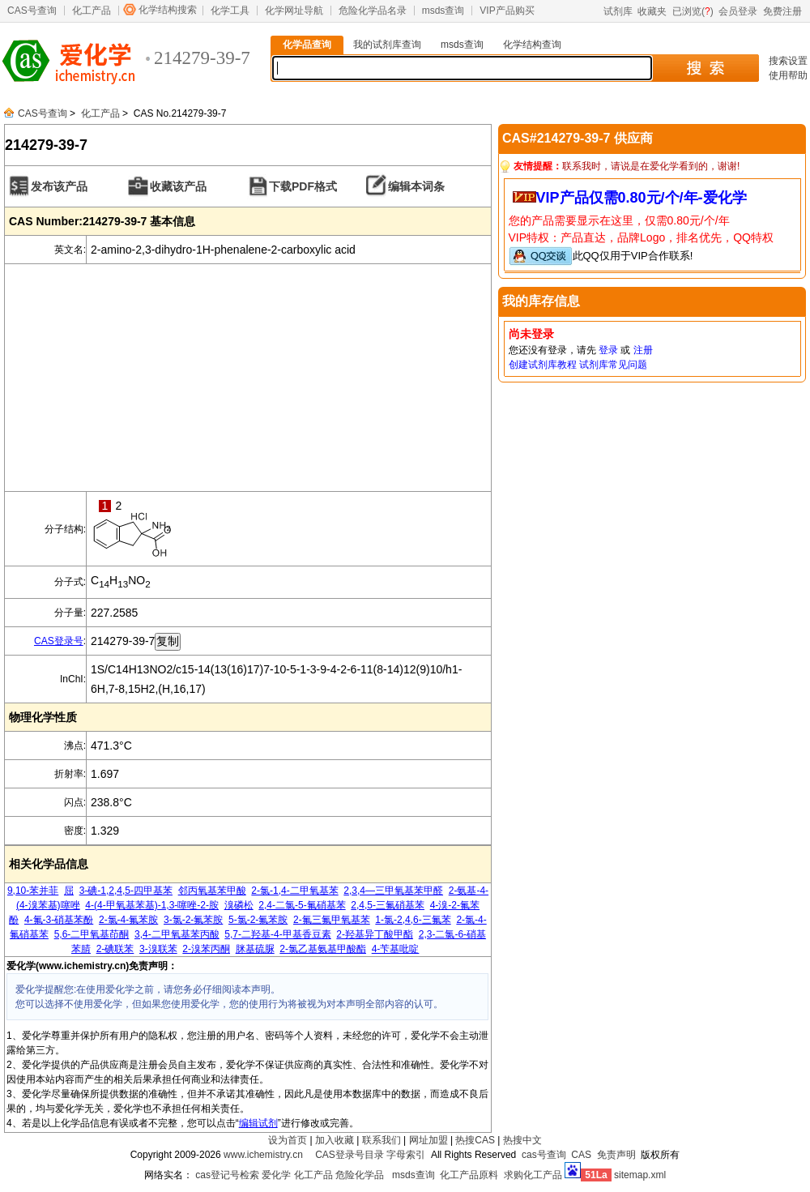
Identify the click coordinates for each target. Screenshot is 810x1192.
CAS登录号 (58, 641)
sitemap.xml (640, 1175)
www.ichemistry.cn (263, 1154)
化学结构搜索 (168, 9)
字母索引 (405, 1154)
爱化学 (276, 1175)
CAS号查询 (32, 10)
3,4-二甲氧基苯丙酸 (177, 934)
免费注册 (782, 11)
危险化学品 (359, 1175)
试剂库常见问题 (613, 364)
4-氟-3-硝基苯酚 (58, 919)
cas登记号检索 (227, 1175)
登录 (608, 350)
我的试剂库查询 (387, 44)
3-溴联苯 (158, 949)
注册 (643, 350)
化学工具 (230, 10)
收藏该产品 (178, 186)
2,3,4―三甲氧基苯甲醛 (393, 890)
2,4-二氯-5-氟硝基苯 (301, 905)
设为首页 (287, 1140)
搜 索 (705, 68)
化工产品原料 (469, 1175)
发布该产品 (59, 186)
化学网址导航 (294, 10)
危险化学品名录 (373, 10)
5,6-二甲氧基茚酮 (92, 934)
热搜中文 (522, 1140)
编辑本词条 (416, 186)
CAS (581, 1154)
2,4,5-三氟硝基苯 (387, 905)
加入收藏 (334, 1140)
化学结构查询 (532, 44)
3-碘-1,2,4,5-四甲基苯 (126, 890)
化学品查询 (307, 44)
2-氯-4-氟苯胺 (128, 919)
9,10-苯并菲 (32, 890)
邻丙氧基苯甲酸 (212, 890)
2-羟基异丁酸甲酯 (374, 934)
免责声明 (616, 1154)
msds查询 (443, 10)
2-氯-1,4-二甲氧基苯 (294, 890)
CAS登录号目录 (349, 1154)
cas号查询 (544, 1154)
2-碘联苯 (115, 949)
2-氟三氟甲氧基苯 (331, 919)
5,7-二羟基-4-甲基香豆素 (277, 934)
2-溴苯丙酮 (206, 949)
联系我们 (381, 1140)
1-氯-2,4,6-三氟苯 (412, 919)
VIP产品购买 (507, 10)
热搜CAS (475, 1140)
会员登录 (737, 11)
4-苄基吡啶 (396, 949)
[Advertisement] (248, 377)
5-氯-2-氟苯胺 (258, 919)
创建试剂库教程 (543, 364)
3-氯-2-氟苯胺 (193, 919)
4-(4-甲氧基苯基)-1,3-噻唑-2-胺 (152, 905)
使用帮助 (788, 75)
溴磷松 (239, 905)
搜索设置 (788, 60)
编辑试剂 (258, 1123)
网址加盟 (428, 1140)
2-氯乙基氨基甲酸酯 (322, 949)
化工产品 (91, 10)
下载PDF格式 (303, 186)
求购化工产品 (533, 1175)
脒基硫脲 (255, 949)
